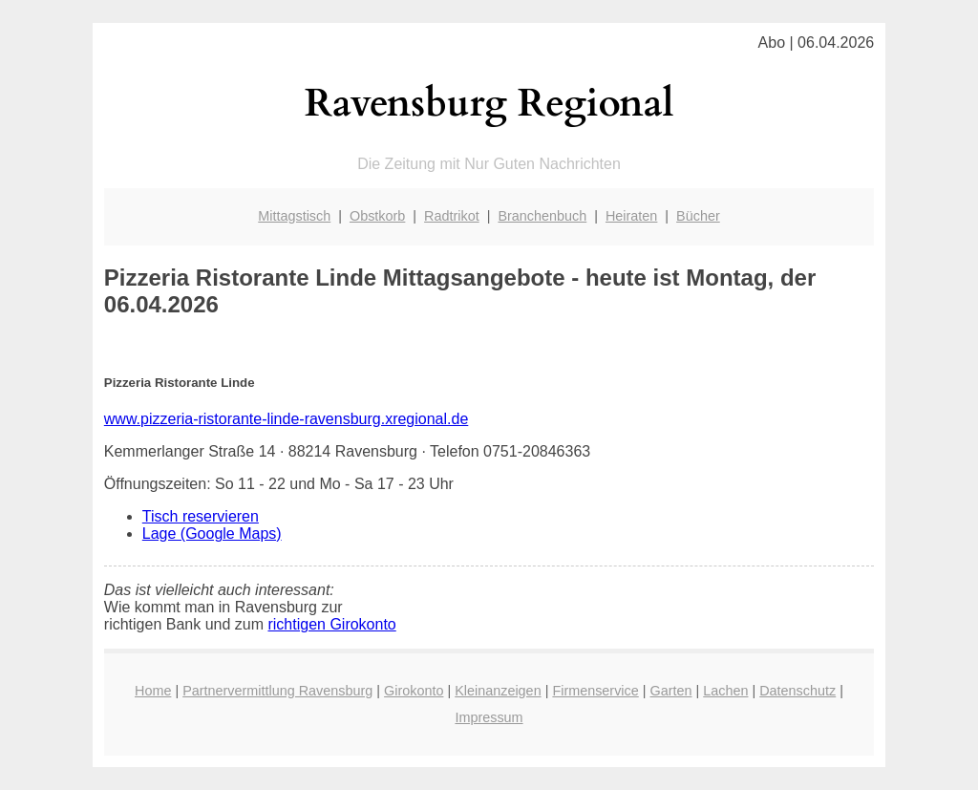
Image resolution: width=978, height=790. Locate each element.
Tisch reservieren (200, 516)
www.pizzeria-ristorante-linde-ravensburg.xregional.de (286, 419)
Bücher (698, 216)
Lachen (725, 690)
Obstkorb (377, 216)
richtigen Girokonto (331, 624)
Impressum (488, 717)
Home (153, 690)
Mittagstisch (294, 216)
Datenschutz (797, 690)
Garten (671, 690)
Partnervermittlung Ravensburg (277, 690)
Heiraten (631, 216)
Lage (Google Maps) (212, 533)
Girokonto (413, 690)
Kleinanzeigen (498, 690)
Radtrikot (451, 216)
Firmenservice (595, 690)
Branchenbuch (542, 216)
